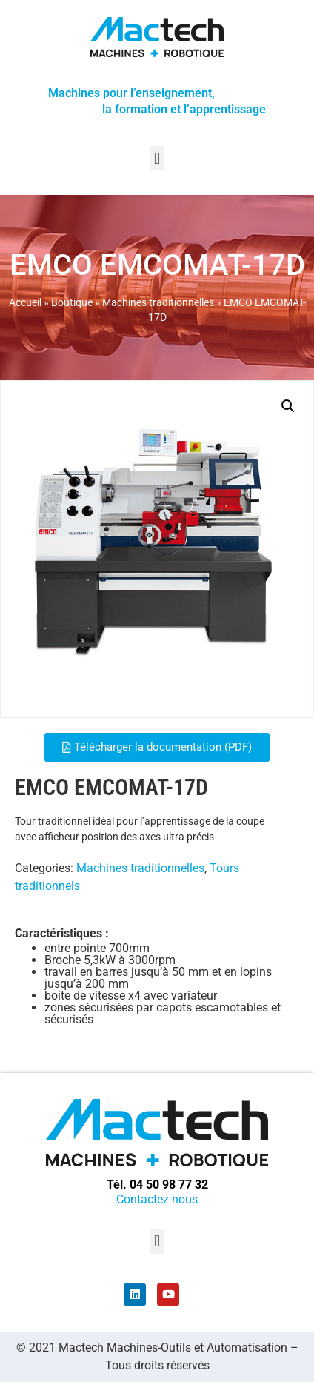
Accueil (25, 302)
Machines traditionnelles (158, 302)
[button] (157, 158)
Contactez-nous (157, 1199)
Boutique (72, 302)
